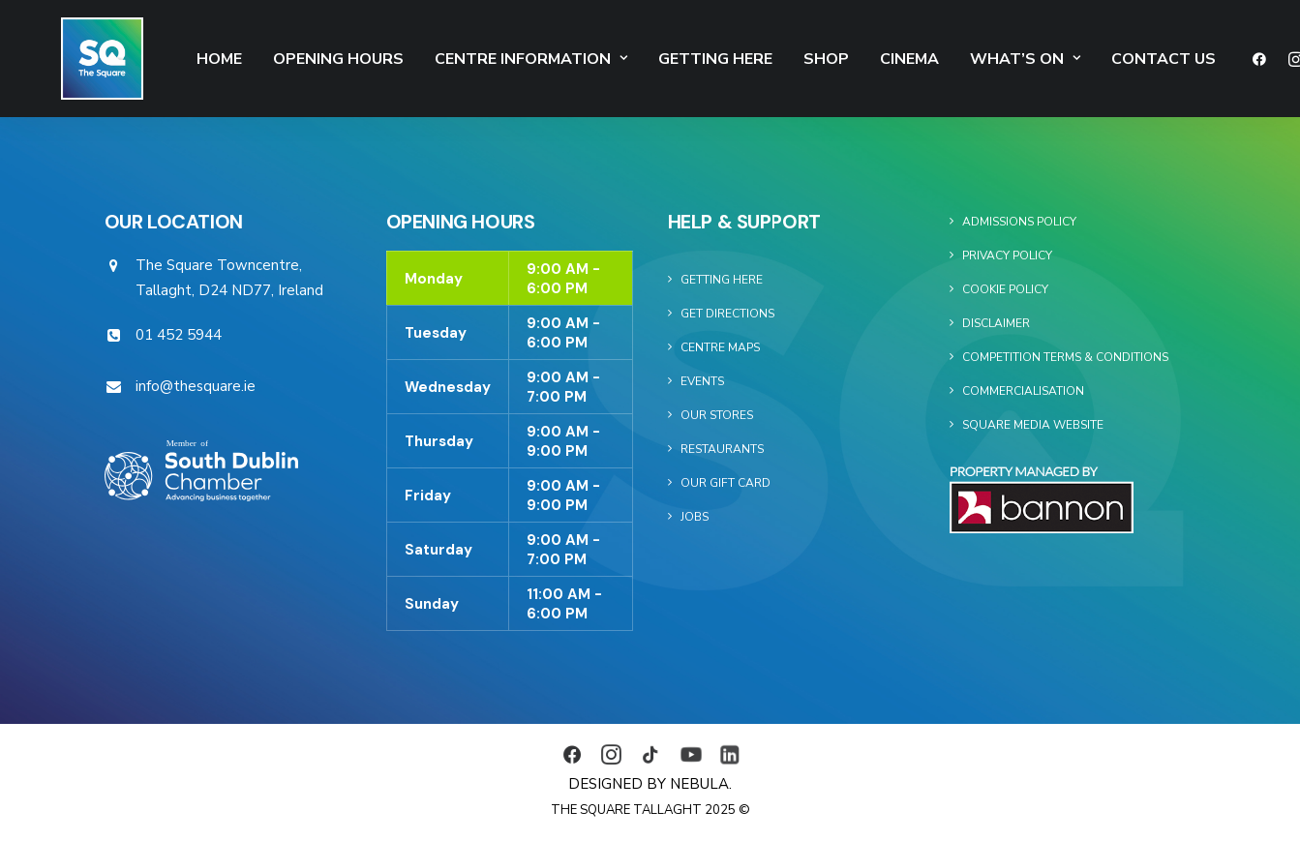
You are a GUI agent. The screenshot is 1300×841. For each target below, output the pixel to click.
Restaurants (722, 449)
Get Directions (727, 313)
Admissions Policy (1019, 221)
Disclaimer (996, 323)
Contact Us (1110, 59)
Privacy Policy (1007, 255)
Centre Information (477, 59)
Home (166, 59)
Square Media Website (1032, 425)
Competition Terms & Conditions (1065, 357)
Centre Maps (720, 347)
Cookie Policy (1005, 289)
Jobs (694, 517)
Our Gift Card (725, 483)
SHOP (773, 59)
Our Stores (716, 415)
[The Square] (76, 58)
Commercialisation (1023, 391)
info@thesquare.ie (196, 386)
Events (702, 381)
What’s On (972, 59)
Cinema (856, 59)
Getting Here (662, 59)
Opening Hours (285, 59)
